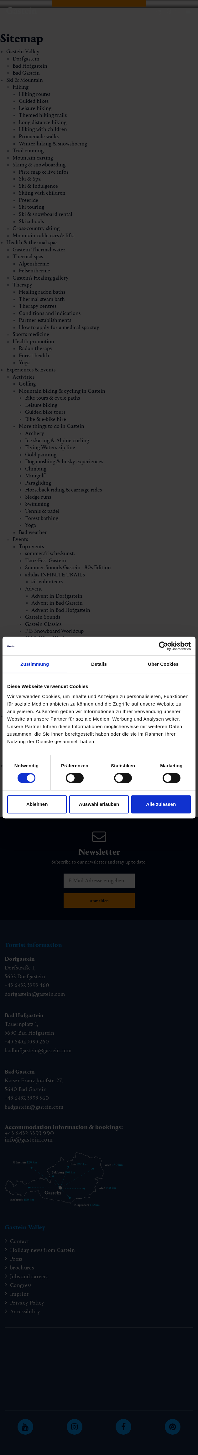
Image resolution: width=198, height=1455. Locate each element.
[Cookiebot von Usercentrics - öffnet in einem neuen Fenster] (163, 646)
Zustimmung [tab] (34, 664)
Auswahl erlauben (99, 804)
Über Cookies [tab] (163, 664)
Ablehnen (37, 804)
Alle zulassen (161, 804)
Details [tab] (99, 664)
